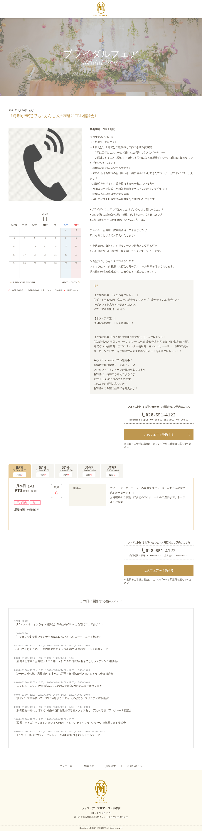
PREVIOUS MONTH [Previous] (24, 282)
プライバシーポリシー (117, 817)
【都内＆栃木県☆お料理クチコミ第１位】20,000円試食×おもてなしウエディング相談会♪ (101, 660)
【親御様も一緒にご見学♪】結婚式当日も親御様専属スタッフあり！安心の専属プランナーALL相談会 (101, 709)
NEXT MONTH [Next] (69, 282)
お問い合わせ (135, 766)
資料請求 (110, 766)
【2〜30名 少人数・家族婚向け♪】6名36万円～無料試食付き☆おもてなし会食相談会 (101, 672)
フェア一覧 (66, 766)
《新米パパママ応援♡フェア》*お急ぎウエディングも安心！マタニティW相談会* (101, 696)
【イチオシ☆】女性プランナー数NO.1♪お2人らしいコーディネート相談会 (101, 635)
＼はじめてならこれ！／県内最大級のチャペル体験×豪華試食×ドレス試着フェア (101, 647)
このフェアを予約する (159, 434)
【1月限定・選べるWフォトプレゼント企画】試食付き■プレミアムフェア (101, 733)
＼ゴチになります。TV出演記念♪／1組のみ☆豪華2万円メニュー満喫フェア (101, 684)
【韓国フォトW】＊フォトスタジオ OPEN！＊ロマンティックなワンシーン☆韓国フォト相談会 (101, 721)
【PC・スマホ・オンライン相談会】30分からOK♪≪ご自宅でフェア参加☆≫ (101, 623)
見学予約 (89, 766)
